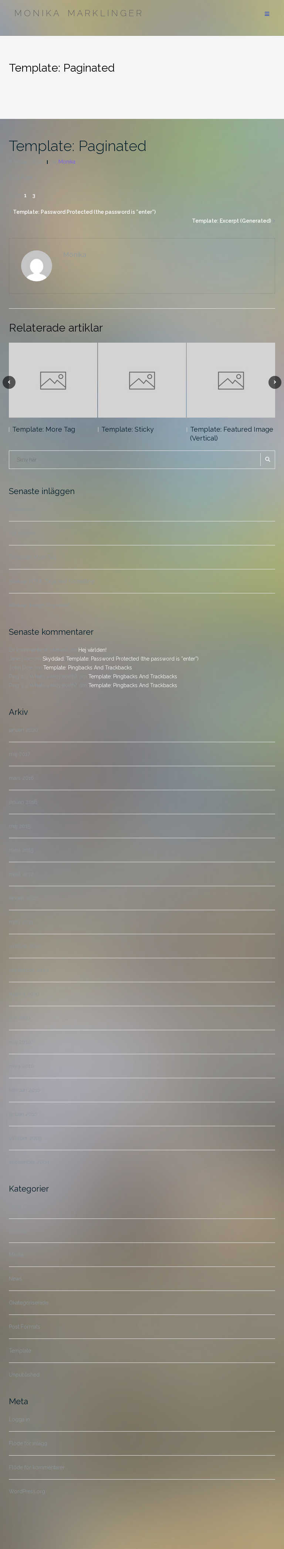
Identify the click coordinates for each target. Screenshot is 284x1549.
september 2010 (28, 970)
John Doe (20, 668)
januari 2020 (23, 730)
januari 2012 (23, 898)
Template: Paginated (77, 145)
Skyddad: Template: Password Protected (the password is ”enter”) (121, 659)
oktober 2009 (25, 1138)
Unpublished (24, 1375)
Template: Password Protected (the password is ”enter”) (84, 212)
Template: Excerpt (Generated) (231, 221)
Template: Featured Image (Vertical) (231, 433)
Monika (66, 162)
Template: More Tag (43, 429)
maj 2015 (19, 826)
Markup (18, 1231)
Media (16, 1255)
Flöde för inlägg (28, 1443)
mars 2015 (21, 850)
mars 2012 (21, 874)
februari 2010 (24, 1090)
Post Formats (24, 1327)
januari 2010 (23, 1114)
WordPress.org (27, 1491)
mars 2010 (21, 1066)
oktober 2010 (25, 946)
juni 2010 (19, 1018)
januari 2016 (23, 802)
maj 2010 (20, 1042)
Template (20, 1351)
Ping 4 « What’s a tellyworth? (43, 676)
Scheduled (22, 509)
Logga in (19, 1419)
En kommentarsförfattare (38, 650)
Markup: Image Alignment (39, 605)
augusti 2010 (24, 994)
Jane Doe (20, 659)
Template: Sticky (127, 429)
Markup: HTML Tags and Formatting (51, 581)
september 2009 (29, 1162)
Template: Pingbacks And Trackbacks (87, 668)
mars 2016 (21, 778)
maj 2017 (19, 754)
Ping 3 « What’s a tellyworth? (43, 685)
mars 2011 (21, 922)
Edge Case (22, 1207)
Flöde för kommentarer (37, 1467)
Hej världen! (23, 533)
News (15, 1279)
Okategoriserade (28, 1303)
